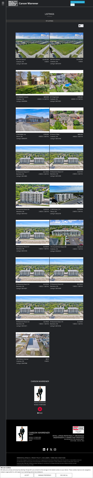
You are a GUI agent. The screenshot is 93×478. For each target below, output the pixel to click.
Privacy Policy (47, 472)
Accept (27, 475)
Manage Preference (44, 475)
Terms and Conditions (57, 458)
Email (30, 440)
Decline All (64, 475)
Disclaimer (45, 458)
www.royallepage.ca (23, 458)
